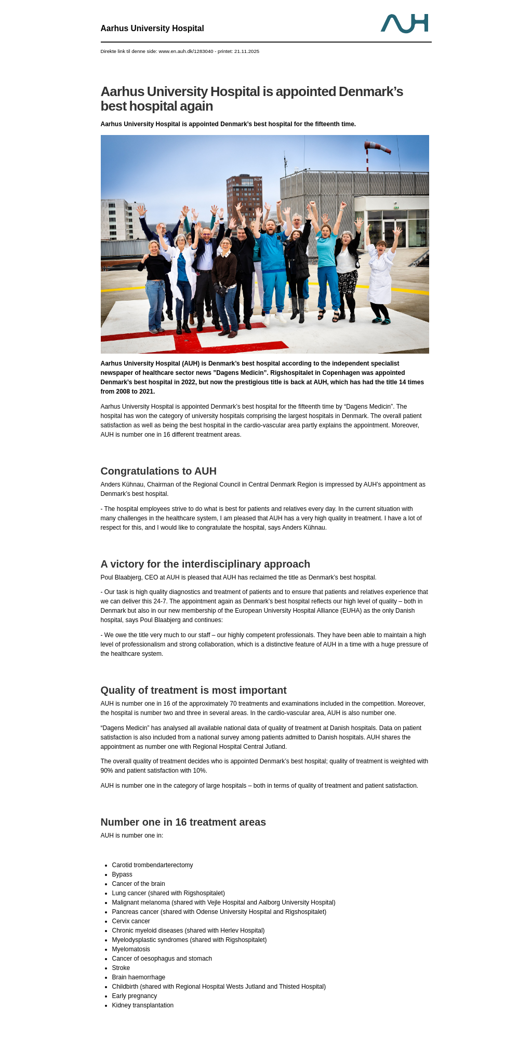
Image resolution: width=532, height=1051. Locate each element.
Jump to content (266, 0)
